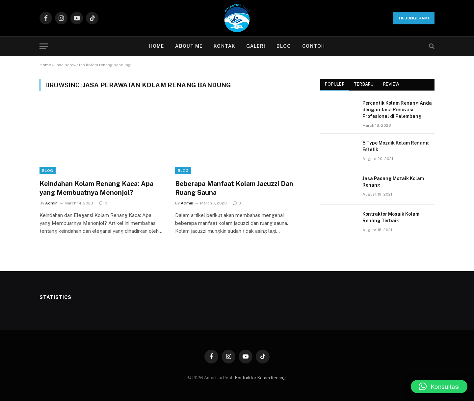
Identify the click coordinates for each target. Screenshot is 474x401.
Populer (335, 84)
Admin (51, 203)
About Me (188, 46)
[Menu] (44, 46)
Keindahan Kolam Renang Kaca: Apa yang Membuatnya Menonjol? (96, 188)
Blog (283, 46)
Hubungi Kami (414, 18)
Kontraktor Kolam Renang (260, 377)
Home (156, 46)
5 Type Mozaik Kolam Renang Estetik (395, 146)
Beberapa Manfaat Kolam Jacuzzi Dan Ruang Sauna (234, 188)
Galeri (255, 46)
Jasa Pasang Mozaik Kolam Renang (393, 182)
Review (391, 84)
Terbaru (364, 84)
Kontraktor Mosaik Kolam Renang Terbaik (390, 217)
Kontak (224, 46)
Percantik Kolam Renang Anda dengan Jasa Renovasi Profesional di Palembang (397, 109)
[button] (439, 386)
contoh (313, 46)
